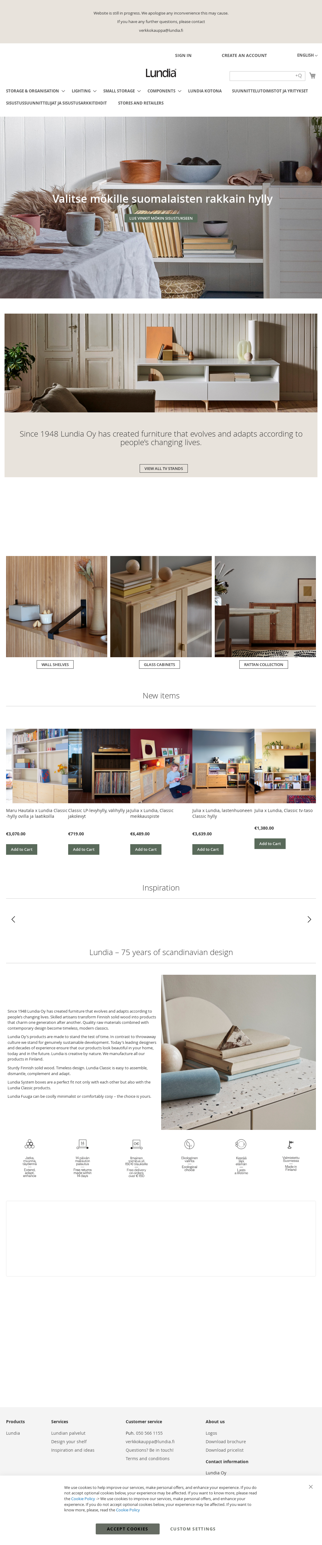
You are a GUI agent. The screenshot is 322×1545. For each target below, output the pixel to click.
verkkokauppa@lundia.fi (150, 1441)
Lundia (13, 1433)
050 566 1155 (149, 1433)
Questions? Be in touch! (150, 1450)
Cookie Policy (83, 1498)
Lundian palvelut (68, 1433)
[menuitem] (33, 91)
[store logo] (161, 73)
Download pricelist (225, 1450)
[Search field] (267, 76)
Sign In (183, 55)
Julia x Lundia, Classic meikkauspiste (152, 813)
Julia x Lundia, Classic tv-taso (283, 810)
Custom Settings (193, 1529)
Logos (211, 1433)
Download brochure (226, 1441)
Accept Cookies (127, 1529)
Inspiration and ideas (73, 1450)
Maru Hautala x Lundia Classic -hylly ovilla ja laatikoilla (37, 813)
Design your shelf (69, 1441)
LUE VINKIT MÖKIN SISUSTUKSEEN (161, 218)
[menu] (161, 97)
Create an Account (244, 55)
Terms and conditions (148, 1458)
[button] (307, 55)
